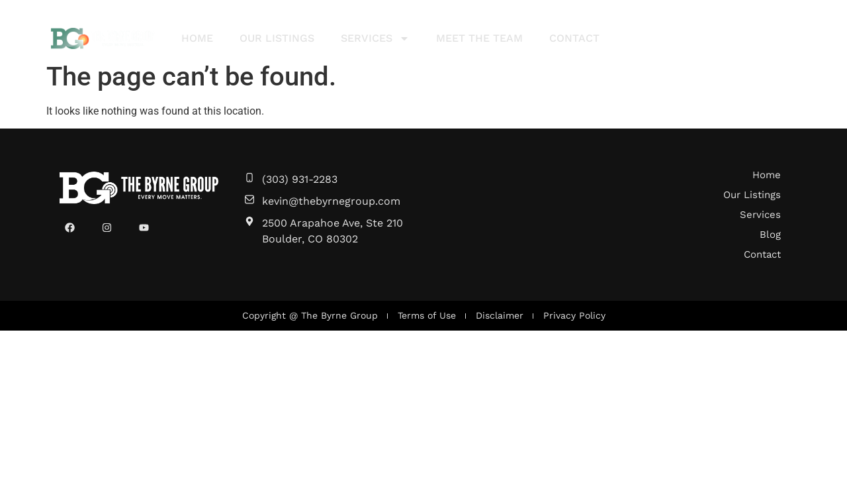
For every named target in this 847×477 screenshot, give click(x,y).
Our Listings (277, 38)
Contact (574, 38)
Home (197, 38)
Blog (770, 234)
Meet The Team (479, 38)
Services (375, 38)
